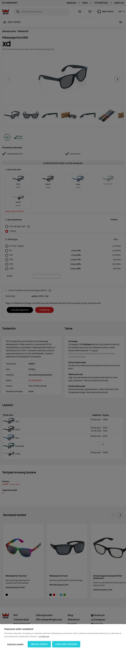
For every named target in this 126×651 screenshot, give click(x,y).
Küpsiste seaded (15, 644)
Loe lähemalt (43, 636)
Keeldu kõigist (39, 644)
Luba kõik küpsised (66, 644)
